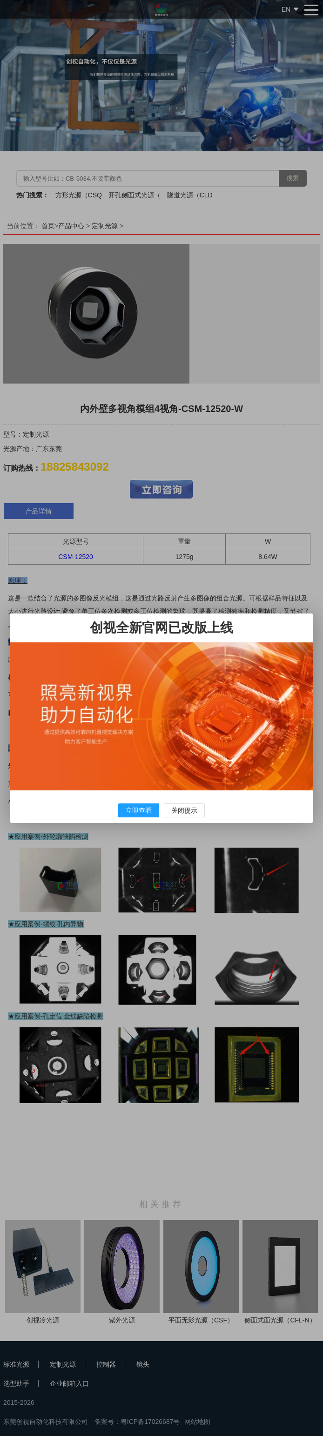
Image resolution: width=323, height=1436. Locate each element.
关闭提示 (184, 810)
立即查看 (139, 810)
